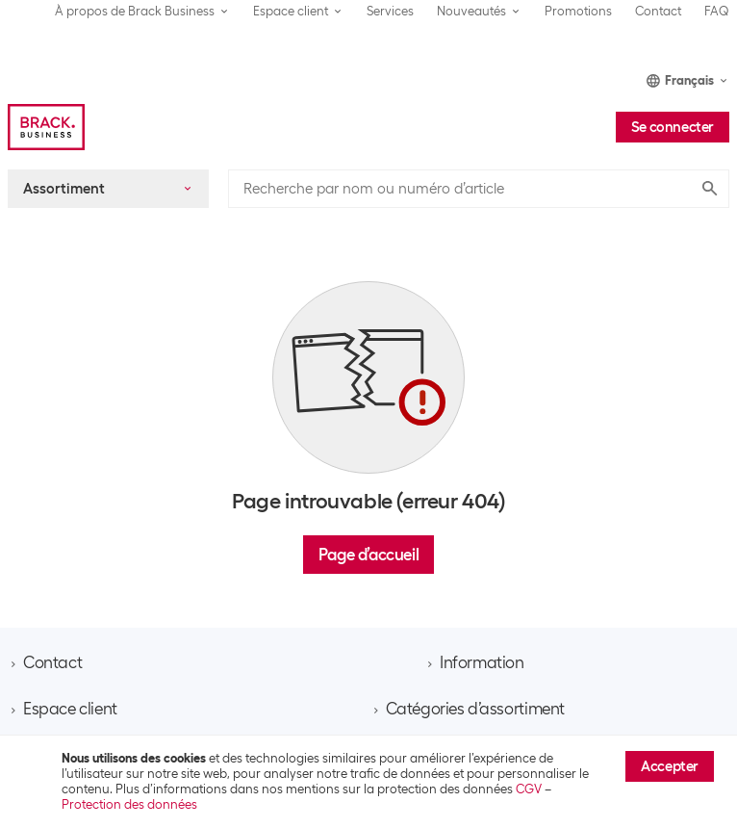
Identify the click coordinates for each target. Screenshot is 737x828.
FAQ (716, 11)
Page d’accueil (368, 554)
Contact (658, 11)
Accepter (670, 766)
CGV (529, 789)
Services (390, 11)
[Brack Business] (46, 127)
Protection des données (129, 804)
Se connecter (672, 127)
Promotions (578, 11)
